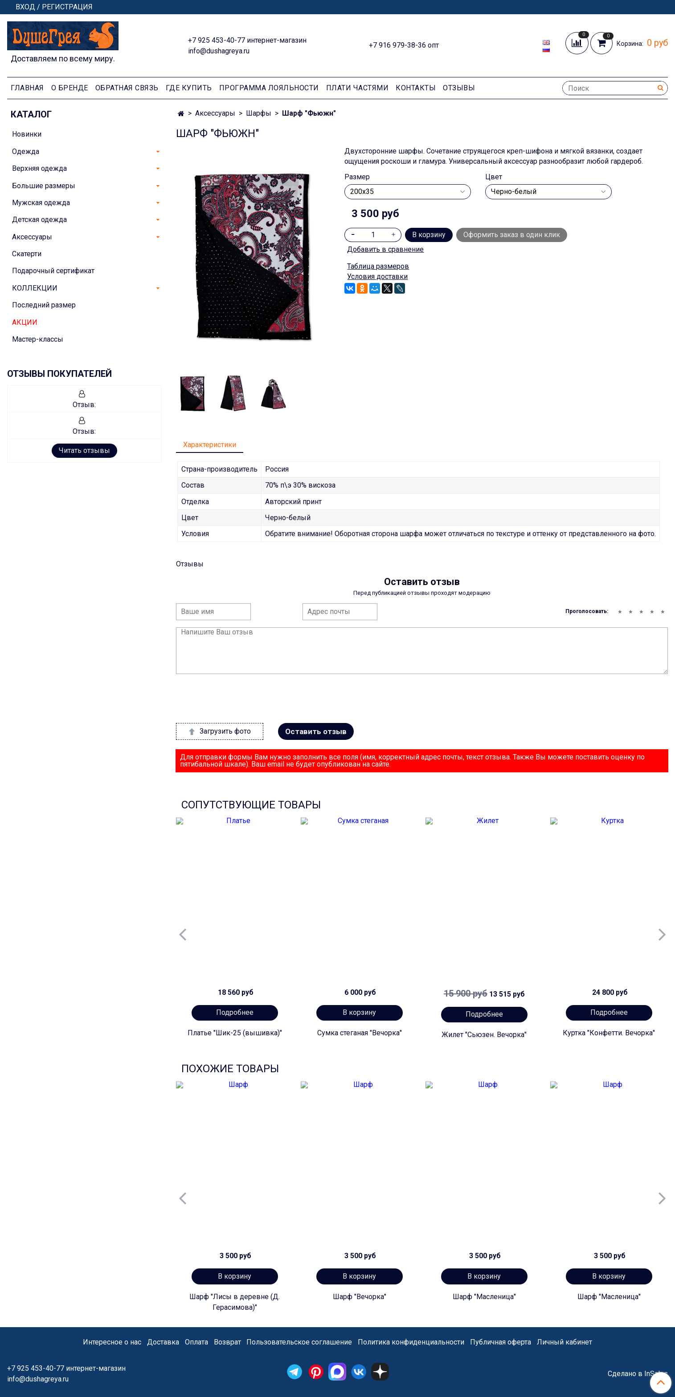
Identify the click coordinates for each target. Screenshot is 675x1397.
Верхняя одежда (39, 168)
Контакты (416, 88)
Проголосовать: (586, 611)
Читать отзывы (84, 450)
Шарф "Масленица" (484, 1296)
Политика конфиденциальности (411, 1342)
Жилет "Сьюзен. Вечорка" (484, 1034)
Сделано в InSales (638, 1373)
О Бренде (69, 88)
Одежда (25, 151)
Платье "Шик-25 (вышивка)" (235, 1033)
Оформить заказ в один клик (511, 234)
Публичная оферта (500, 1342)
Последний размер (44, 305)
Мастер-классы (37, 339)
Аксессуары (215, 113)
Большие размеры (43, 186)
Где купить (189, 88)
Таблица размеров (378, 266)
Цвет (493, 177)
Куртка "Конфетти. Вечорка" (609, 1033)
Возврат (227, 1342)
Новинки (26, 134)
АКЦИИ (24, 322)
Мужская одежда (41, 202)
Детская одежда (39, 219)
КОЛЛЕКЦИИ (34, 288)
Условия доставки (377, 277)
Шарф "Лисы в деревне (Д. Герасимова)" (234, 1302)
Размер (357, 177)
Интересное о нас (112, 1342)
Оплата (196, 1342)
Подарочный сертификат (53, 270)
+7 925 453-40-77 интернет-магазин (247, 40)
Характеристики (209, 444)
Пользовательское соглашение (299, 1342)
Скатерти (26, 254)
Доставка (163, 1342)
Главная (27, 88)
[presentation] (243, 698)
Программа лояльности (269, 88)
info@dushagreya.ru (219, 51)
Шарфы (258, 113)
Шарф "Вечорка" (359, 1296)
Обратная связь (127, 88)
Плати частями (357, 88)
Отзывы (459, 88)
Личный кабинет (564, 1342)
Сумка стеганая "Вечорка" (359, 1033)
